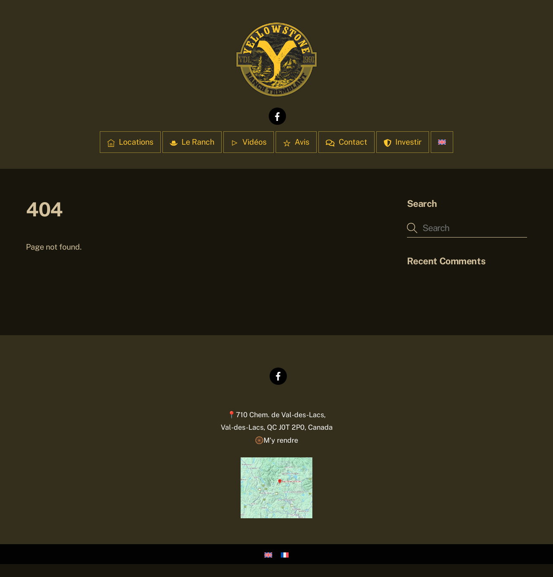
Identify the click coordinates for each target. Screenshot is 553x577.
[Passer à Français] (284, 554)
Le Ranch (192, 141)
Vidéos (249, 141)
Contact (346, 141)
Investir (403, 141)
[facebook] (277, 115)
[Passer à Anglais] (442, 142)
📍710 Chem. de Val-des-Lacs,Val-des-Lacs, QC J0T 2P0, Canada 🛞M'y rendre (277, 427)
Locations (130, 141)
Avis (296, 141)
